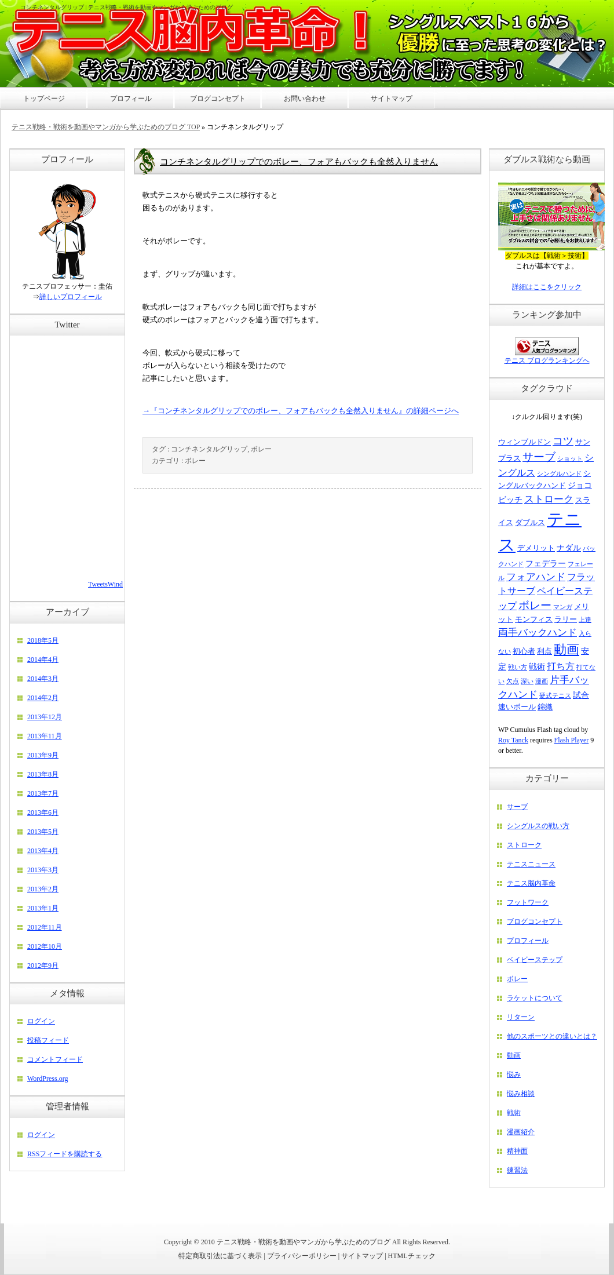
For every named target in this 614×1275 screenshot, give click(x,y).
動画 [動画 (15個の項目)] (566, 649)
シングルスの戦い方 (538, 826)
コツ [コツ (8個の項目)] (563, 441)
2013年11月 (44, 736)
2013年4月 (43, 851)
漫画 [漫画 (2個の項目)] (541, 681)
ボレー (261, 449)
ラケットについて (534, 998)
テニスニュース (531, 864)
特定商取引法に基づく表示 (220, 1256)
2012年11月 (44, 927)
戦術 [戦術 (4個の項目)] (537, 666)
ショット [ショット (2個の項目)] (570, 459)
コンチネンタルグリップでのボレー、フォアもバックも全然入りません (299, 161)
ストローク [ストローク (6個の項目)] (548, 499)
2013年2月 (43, 889)
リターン (521, 1017)
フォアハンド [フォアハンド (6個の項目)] (535, 576)
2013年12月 (44, 717)
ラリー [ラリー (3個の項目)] (565, 619)
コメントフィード (55, 1059)
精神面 (517, 1151)
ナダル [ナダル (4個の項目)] (569, 547)
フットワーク (528, 902)
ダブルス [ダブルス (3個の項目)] (530, 523)
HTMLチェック (412, 1256)
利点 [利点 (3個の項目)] (544, 651)
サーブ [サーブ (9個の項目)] (538, 457)
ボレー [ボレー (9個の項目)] (534, 605)
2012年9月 (43, 965)
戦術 (514, 1113)
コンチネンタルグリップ (209, 449)
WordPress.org (47, 1078)
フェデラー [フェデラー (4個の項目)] (545, 563)
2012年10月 (44, 946)
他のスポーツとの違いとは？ (552, 1036)
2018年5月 (43, 640)
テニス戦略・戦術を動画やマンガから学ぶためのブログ (303, 1242)
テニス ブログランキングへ (547, 360)
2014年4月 (43, 659)
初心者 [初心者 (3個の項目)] (524, 651)
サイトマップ (362, 1256)
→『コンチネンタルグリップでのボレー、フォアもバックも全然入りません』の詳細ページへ (300, 410)
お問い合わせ (305, 98)
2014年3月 (43, 679)
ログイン (41, 1021)
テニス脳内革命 (531, 883)
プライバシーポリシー (302, 1256)
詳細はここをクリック (547, 287)
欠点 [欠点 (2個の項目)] (512, 681)
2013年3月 (43, 870)
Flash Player (571, 740)
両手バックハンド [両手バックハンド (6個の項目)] (537, 632)
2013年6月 (43, 812)
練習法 (517, 1170)
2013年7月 (43, 793)
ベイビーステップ (534, 960)
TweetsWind (105, 584)
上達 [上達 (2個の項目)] (585, 620)
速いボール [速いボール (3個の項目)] (517, 707)
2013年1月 (43, 908)
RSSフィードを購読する (64, 1154)
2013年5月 (43, 832)
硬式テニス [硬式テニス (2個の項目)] (555, 696)
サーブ (517, 807)
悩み (514, 1074)
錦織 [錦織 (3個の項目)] (545, 707)
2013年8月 (43, 774)
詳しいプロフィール (70, 297)
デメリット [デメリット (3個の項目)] (536, 548)
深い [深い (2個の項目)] (527, 681)
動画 (514, 1055)
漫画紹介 (521, 1132)
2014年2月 (43, 698)
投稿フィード (48, 1040)
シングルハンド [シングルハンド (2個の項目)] (559, 474)
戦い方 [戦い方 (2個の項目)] (517, 667)
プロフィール (528, 941)
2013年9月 (43, 755)
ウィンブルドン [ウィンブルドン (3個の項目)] (524, 442)
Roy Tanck (513, 740)
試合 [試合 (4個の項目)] (581, 695)
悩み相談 (521, 1094)
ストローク (524, 845)
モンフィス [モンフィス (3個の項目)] (534, 619)
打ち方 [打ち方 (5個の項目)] (561, 666)
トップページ (44, 98)
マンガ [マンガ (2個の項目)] (562, 607)
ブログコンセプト (534, 921)
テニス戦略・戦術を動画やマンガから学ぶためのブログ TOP (106, 127)
